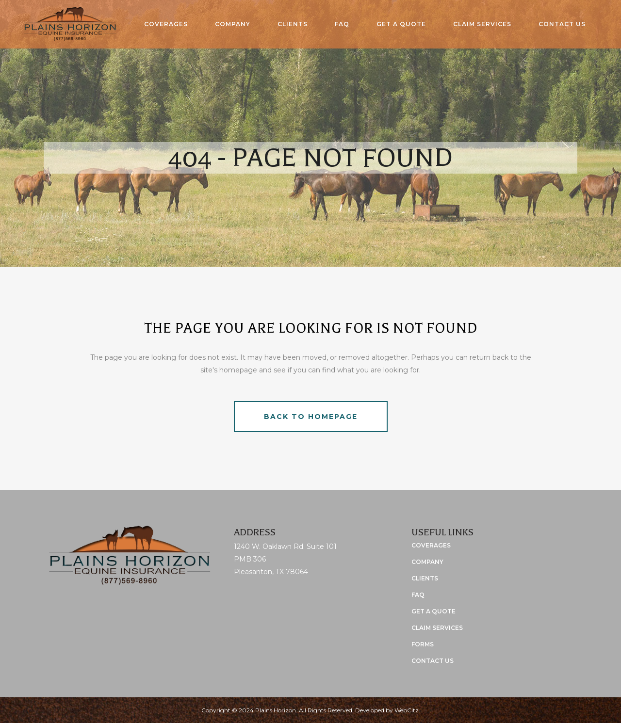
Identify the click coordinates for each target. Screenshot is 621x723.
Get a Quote (433, 611)
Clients (424, 578)
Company (427, 561)
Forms (422, 644)
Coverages (431, 545)
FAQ (418, 594)
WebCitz (406, 710)
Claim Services (437, 627)
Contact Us (432, 660)
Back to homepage (311, 416)
